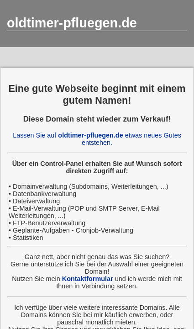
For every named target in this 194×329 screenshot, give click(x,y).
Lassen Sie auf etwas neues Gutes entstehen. (97, 139)
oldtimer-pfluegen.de (72, 23)
